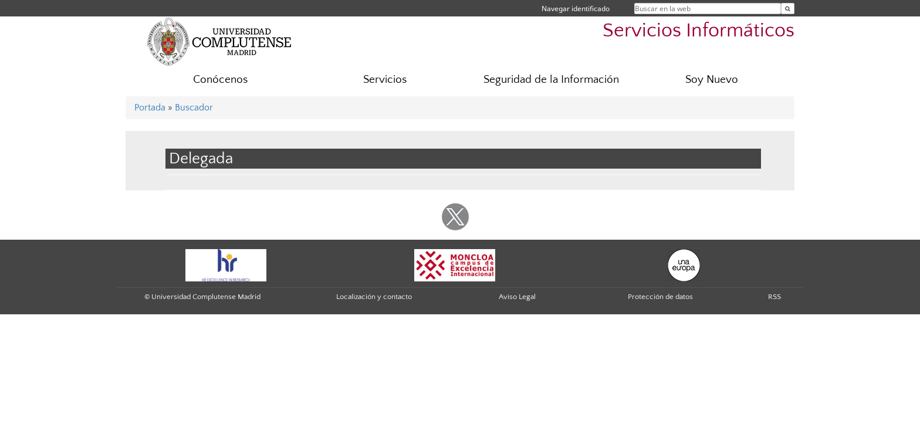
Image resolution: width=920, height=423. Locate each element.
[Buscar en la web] (787, 8)
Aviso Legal (517, 297)
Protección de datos (660, 297)
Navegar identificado (576, 9)
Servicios (385, 79)
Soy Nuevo (711, 79)
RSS (774, 297)
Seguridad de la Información (551, 79)
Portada (149, 107)
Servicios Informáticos (698, 31)
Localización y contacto (374, 297)
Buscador (194, 107)
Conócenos (220, 79)
